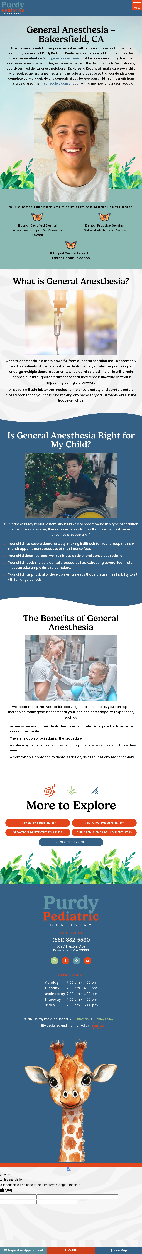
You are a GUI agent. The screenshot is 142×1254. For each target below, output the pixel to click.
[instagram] (54, 960)
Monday (51, 982)
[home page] (13, 8)
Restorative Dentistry (104, 823)
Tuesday (51, 988)
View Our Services (71, 842)
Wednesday (54, 993)
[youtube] (87, 960)
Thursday (52, 999)
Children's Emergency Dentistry (104, 832)
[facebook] (65, 960)
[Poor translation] (9, 1190)
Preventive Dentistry (37, 823)
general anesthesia (65, 58)
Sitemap (82, 1019)
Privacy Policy (103, 1019)
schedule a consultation (62, 83)
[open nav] (137, 5)
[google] (76, 960)
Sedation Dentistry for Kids (37, 832)
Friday (49, 1005)
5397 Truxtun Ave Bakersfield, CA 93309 (71, 948)
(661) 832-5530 (71, 939)
